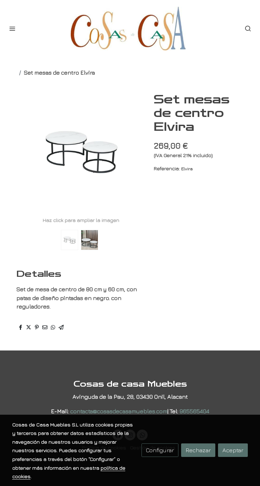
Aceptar (232, 450)
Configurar (160, 450)
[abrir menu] (12, 28)
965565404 (194, 411)
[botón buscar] (248, 28)
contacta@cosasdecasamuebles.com (118, 411)
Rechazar (198, 450)
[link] (130, 28)
